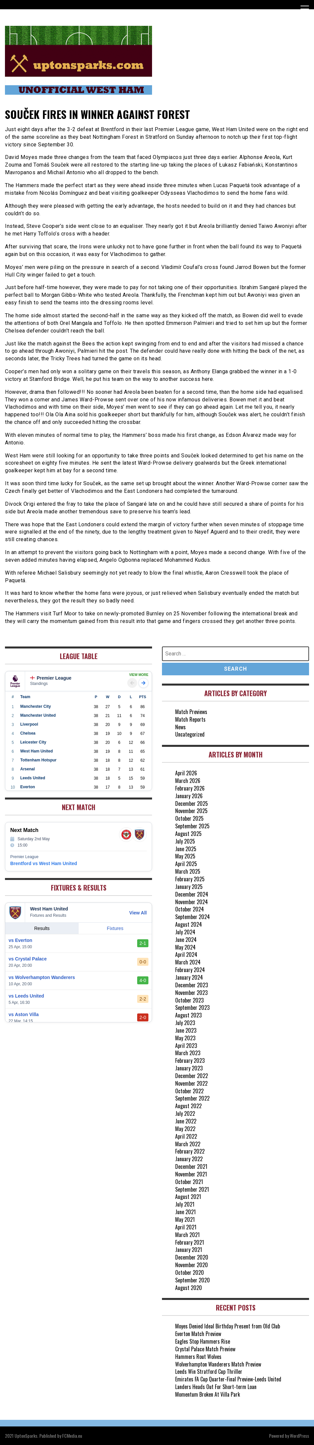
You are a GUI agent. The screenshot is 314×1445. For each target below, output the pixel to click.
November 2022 (191, 1083)
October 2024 (189, 909)
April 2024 (186, 954)
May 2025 (185, 856)
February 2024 (190, 970)
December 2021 (191, 1166)
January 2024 (189, 977)
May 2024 (185, 947)
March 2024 (188, 962)
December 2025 (191, 803)
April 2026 (186, 773)
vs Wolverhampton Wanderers (42, 977)
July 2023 (185, 1023)
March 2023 (187, 1053)
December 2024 (191, 894)
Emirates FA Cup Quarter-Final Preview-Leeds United (228, 1379)
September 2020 (192, 1280)
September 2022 (192, 1098)
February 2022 (190, 1151)
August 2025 (188, 834)
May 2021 (185, 1219)
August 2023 (188, 1015)
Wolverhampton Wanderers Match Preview (218, 1364)
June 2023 (185, 1030)
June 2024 (186, 940)
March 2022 (187, 1144)
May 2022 (185, 1129)
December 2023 (191, 985)
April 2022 (186, 1136)
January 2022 (189, 1159)
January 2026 (189, 796)
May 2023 (185, 1038)
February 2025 (190, 879)
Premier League (50, 678)
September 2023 (192, 1007)
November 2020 (191, 1265)
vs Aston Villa (24, 1014)
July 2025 (185, 841)
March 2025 (187, 871)
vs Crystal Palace (28, 958)
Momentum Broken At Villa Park (207, 1394)
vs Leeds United (26, 996)
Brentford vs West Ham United (43, 863)
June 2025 (185, 849)
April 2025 (186, 864)
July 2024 (185, 932)
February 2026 (190, 788)
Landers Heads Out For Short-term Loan (215, 1387)
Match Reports (190, 719)
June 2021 (185, 1212)
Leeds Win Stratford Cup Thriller (208, 1371)
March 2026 (187, 781)
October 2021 (189, 1182)
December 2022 (191, 1076)
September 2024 (192, 917)
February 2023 (190, 1060)
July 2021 (184, 1204)
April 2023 (186, 1046)
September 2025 (192, 826)
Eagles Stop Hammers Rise (202, 1341)
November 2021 (191, 1174)
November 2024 (191, 902)
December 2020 (191, 1257)
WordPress (299, 1435)
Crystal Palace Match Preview (205, 1349)
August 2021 (188, 1197)
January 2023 (189, 1068)
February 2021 (189, 1242)
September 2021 (192, 1189)
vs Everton (20, 940)
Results (42, 928)
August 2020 (188, 1288)
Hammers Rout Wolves (198, 1357)
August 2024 (188, 924)
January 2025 (189, 887)
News (180, 727)
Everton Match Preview (198, 1334)
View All (138, 912)
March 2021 (187, 1235)
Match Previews (191, 712)
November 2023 (191, 993)
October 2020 (189, 1272)
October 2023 (189, 1000)
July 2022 (185, 1113)
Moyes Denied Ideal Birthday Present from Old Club (227, 1326)
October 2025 (189, 818)
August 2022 (188, 1106)
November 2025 (191, 811)
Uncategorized (190, 734)
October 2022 (189, 1091)
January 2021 (188, 1250)
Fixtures (115, 928)
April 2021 (185, 1227)
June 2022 (185, 1121)
